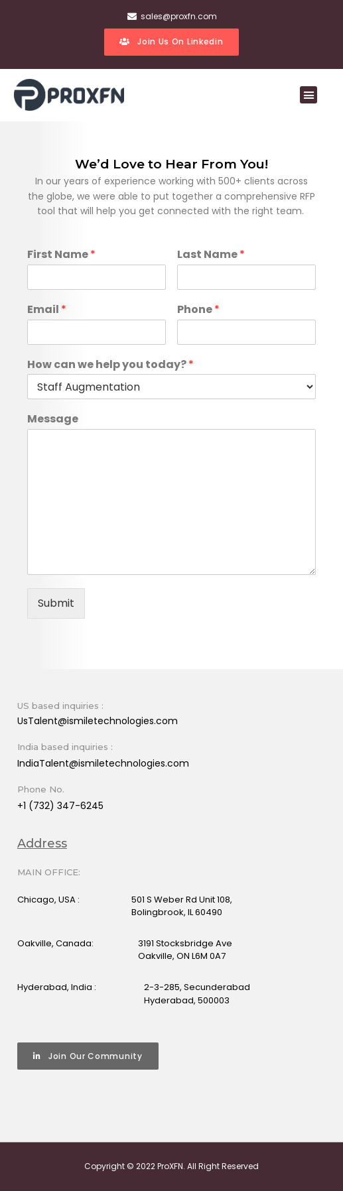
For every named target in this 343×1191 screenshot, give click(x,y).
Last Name (211, 255)
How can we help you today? (110, 365)
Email (46, 310)
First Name (61, 255)
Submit (56, 603)
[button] (308, 94)
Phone (198, 310)
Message (52, 419)
